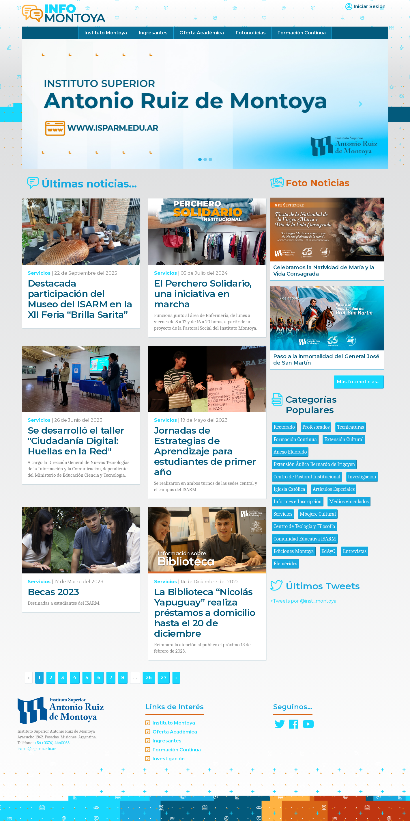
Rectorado (284, 427)
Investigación (362, 477)
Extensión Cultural (344, 439)
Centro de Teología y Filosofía (304, 526)
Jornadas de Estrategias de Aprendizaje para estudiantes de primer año (205, 451)
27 (163, 677)
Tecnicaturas (350, 427)
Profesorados (316, 427)
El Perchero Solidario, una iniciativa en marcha (203, 294)
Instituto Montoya (106, 33)
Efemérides (285, 564)
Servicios (39, 273)
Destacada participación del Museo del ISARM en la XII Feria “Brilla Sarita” (80, 299)
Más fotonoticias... (359, 382)
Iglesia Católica (289, 489)
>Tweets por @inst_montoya (303, 601)
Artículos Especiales (334, 489)
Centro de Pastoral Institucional (307, 477)
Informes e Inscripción (297, 502)
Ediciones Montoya (294, 551)
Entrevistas (354, 551)
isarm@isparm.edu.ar (37, 748)
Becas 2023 (53, 591)
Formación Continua (302, 33)
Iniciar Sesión (369, 6)
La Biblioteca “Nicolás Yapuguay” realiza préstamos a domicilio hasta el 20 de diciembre (204, 612)
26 (149, 677)
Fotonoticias (251, 33)
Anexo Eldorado (290, 452)
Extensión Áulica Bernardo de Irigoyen (314, 464)
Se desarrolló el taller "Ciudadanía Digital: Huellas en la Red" (76, 441)
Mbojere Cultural (318, 514)
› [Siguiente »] (176, 677)
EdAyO (328, 551)
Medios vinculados (349, 502)
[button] (49, 104)
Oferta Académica (201, 33)
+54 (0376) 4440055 (52, 742)
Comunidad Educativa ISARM (305, 539)
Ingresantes (153, 33)
